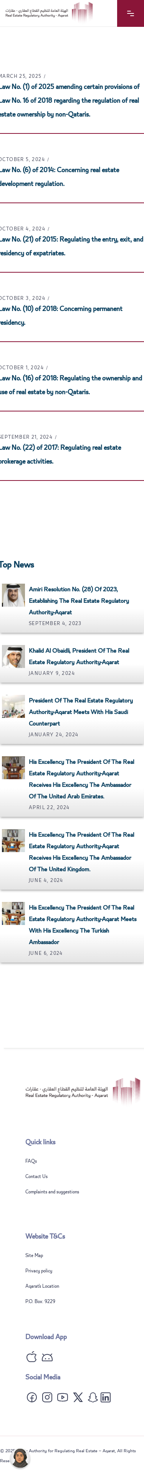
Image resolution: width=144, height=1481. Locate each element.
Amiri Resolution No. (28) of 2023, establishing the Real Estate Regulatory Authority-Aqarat (79, 601)
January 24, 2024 (53, 735)
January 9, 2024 (52, 673)
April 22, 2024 (49, 807)
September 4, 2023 (55, 623)
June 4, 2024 (46, 880)
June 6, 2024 (46, 953)
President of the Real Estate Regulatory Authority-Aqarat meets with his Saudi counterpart (81, 712)
